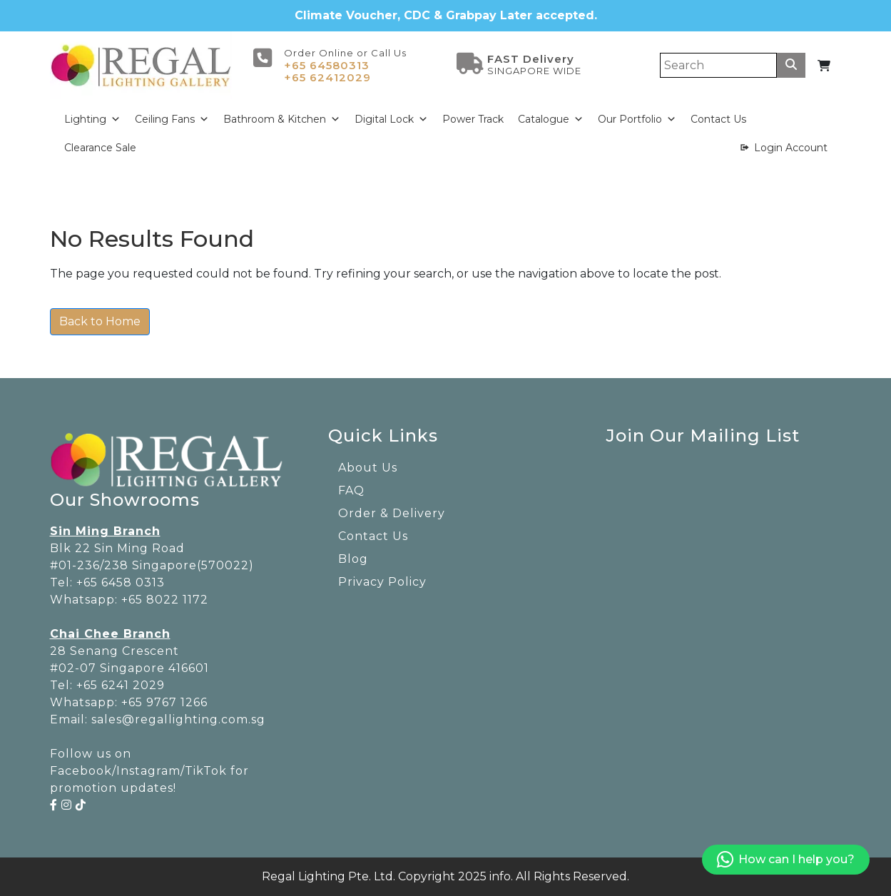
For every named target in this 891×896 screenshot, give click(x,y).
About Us (367, 467)
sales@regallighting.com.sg (178, 719)
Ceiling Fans (172, 119)
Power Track (473, 119)
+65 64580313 (327, 65)
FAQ (351, 490)
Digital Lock (391, 119)
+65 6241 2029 (120, 685)
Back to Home (100, 321)
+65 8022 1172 (164, 599)
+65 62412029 (327, 77)
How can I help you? (786, 860)
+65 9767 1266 (164, 702)
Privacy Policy (382, 582)
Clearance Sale (100, 147)
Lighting (92, 119)
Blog (353, 559)
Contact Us (718, 119)
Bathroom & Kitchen (281, 119)
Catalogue (551, 119)
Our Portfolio (637, 119)
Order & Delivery (391, 513)
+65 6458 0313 (120, 582)
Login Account (791, 147)
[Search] (718, 65)
